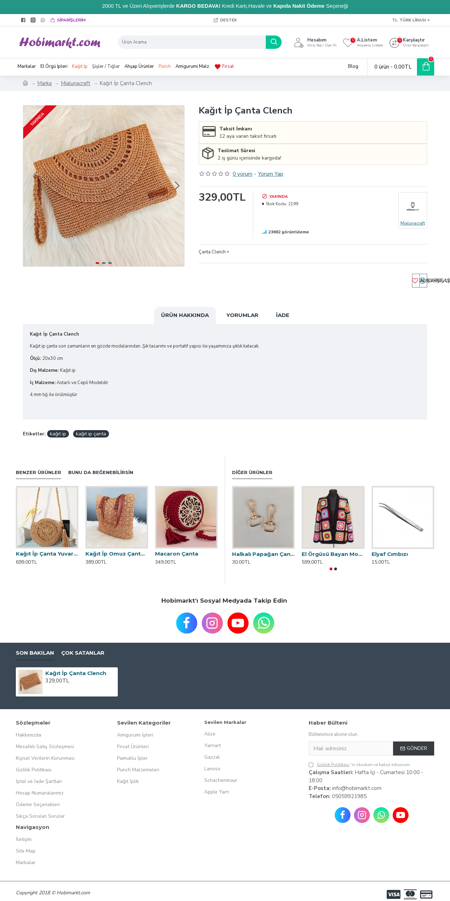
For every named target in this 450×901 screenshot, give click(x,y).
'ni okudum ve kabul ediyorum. (360, 758)
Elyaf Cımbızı (390, 547)
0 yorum (242, 173)
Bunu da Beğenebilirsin (100, 465)
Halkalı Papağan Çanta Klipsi (263, 547)
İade (282, 317)
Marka (44, 83)
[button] (177, 186)
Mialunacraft (75, 83)
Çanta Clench (212, 252)
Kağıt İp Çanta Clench (75, 666)
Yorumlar (242, 317)
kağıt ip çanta (91, 427)
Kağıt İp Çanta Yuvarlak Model (47, 547)
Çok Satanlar (82, 646)
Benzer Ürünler (38, 465)
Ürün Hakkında (185, 317)
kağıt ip (58, 427)
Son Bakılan (35, 646)
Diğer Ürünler (252, 465)
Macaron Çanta (176, 547)
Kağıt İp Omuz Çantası (116, 547)
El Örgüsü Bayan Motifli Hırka (333, 547)
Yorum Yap (270, 173)
